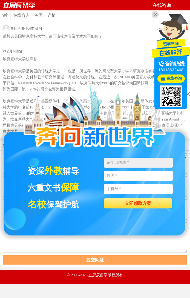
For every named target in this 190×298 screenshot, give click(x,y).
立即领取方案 (138, 203)
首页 (5, 15)
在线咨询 (21, 15)
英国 (38, 15)
